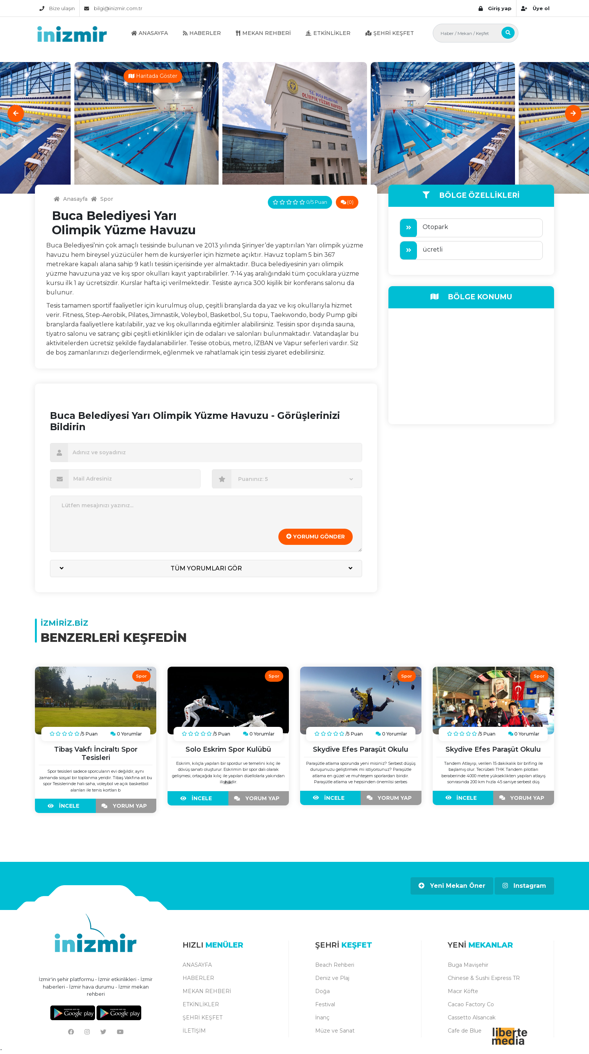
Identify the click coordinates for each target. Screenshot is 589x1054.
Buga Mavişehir (468, 964)
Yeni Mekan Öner (451, 885)
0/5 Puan (300, 202)
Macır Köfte (463, 991)
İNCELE (65, 805)
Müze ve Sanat (335, 1030)
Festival (325, 1004)
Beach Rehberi (334, 964)
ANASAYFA (149, 33)
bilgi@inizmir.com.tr (113, 8)
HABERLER (202, 33)
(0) (347, 202)
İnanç (322, 1017)
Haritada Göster (152, 76)
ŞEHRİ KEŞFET (389, 33)
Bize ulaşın (57, 8)
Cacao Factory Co (471, 1004)
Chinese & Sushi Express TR (484, 978)
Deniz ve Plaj (332, 978)
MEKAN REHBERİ (263, 33)
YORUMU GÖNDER (315, 536)
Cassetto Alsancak (471, 1017)
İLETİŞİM (194, 1030)
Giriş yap (495, 8)
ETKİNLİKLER (327, 33)
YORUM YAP (126, 805)
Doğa (322, 991)
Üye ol (535, 8)
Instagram (524, 885)
